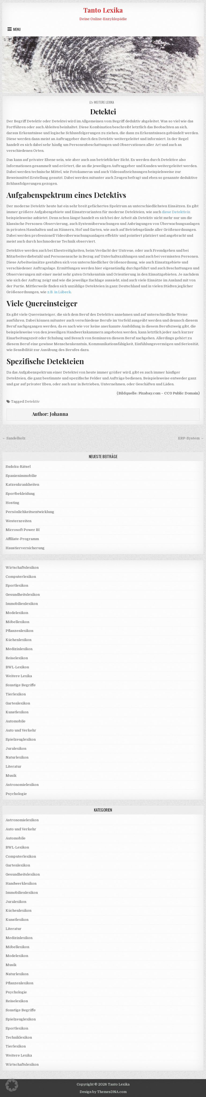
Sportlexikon (17, 585)
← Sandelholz (13, 438)
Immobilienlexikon (22, 604)
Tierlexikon (16, 694)
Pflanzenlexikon (19, 631)
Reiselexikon (17, 658)
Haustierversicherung (25, 548)
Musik (11, 776)
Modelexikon (17, 613)
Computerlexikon (21, 577)
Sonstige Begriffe (21, 685)
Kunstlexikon (17, 712)
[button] (12, 1085)
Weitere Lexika (104, 102)
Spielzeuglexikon (21, 739)
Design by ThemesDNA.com (103, 1092)
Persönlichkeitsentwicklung (30, 512)
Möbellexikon (17, 622)
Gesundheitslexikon (23, 595)
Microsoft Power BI (23, 530)
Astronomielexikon (22, 785)
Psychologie (16, 794)
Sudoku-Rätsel (18, 467)
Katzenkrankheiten (22, 484)
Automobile (15, 721)
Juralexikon (16, 749)
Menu (17, 29)
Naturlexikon (17, 757)
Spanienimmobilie (21, 476)
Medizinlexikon (19, 649)
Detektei (103, 111)
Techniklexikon (19, 1037)
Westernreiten (18, 521)
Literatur (13, 766)
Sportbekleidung (20, 494)
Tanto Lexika (103, 10)
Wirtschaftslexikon (22, 568)
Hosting (12, 503)
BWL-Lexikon (17, 667)
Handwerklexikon (21, 883)
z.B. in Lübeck (59, 292)
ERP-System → (191, 438)
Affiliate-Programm (22, 539)
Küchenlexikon (18, 640)
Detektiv (32, 401)
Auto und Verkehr (21, 730)
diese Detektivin (176, 212)
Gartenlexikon (18, 703)
